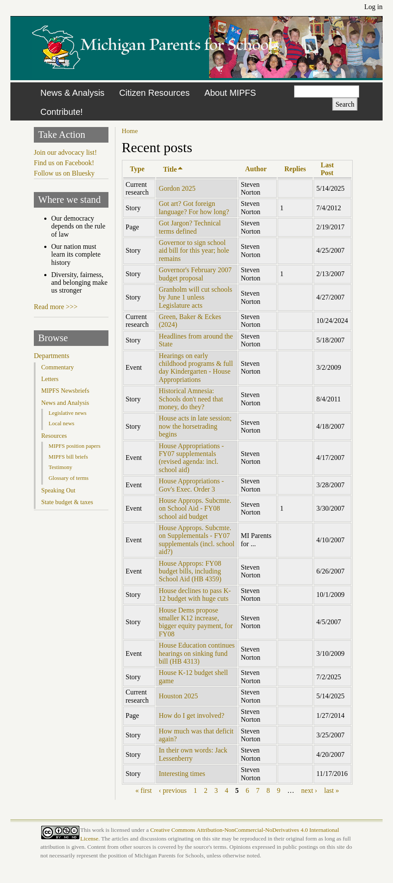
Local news (61, 423)
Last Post (327, 168)
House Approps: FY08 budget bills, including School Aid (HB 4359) (190, 571)
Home (130, 130)
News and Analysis (65, 402)
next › (309, 790)
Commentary (57, 367)
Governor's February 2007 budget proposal (195, 273)
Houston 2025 (178, 696)
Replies (295, 169)
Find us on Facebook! (64, 162)
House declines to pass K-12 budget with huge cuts (195, 594)
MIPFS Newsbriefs (65, 390)
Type (137, 169)
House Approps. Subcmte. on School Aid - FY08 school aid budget (195, 508)
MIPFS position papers (74, 446)
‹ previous (173, 790)
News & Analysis (72, 93)
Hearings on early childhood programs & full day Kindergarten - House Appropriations (196, 367)
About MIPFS (230, 93)
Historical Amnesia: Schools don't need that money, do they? (191, 399)
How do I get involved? (191, 715)
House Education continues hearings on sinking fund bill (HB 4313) (197, 653)
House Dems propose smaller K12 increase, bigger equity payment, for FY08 (196, 622)
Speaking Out (58, 490)
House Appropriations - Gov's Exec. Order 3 (191, 484)
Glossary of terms (68, 478)
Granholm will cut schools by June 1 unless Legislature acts (195, 297)
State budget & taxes (67, 502)
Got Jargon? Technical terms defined (190, 227)
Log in (373, 6)
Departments (51, 355)
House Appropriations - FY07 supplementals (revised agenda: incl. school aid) (191, 457)
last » (331, 790)
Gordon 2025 (177, 188)
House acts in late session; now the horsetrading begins (195, 426)
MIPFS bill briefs (68, 456)
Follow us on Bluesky (64, 173)
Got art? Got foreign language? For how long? (194, 207)
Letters (50, 378)
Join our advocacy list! (65, 152)
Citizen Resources (154, 93)
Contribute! (61, 112)
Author (256, 169)
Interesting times (182, 773)
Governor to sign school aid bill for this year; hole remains (194, 250)
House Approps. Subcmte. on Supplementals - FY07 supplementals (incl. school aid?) (197, 539)
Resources (54, 435)
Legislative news (67, 413)
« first (143, 790)
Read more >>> (56, 306)
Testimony (60, 467)
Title (173, 169)
